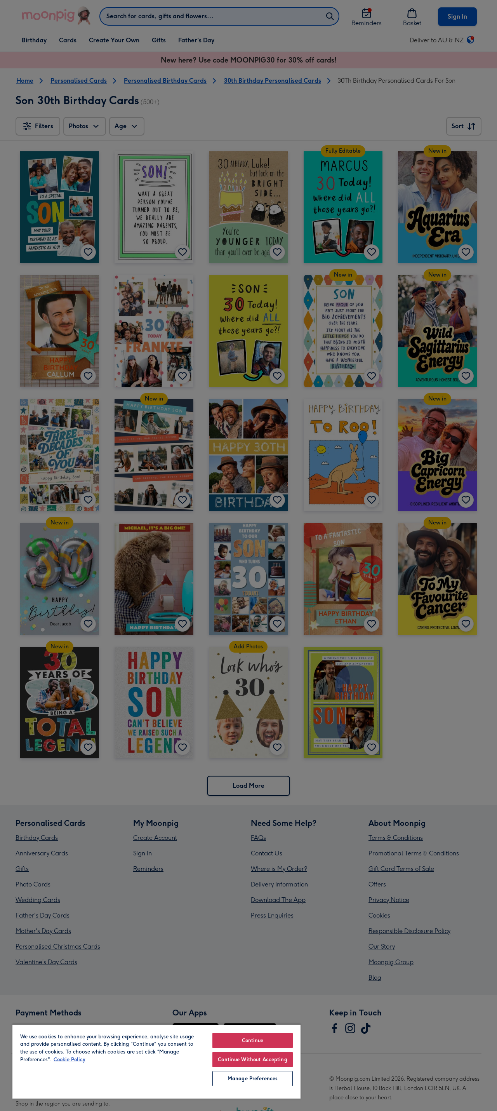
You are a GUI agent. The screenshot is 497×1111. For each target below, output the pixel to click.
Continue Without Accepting (252, 1059)
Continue (253, 1040)
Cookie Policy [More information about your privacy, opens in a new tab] (69, 1059)
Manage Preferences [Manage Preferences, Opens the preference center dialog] (253, 1078)
